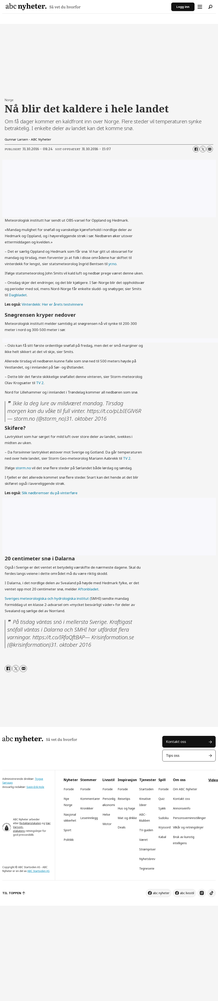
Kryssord (164, 827)
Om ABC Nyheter (185, 789)
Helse (106, 814)
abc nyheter (161, 893)
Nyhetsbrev (147, 859)
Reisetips (124, 799)
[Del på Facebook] (196, 149)
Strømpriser (147, 849)
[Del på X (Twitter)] (203, 149)
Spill (162, 779)
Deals (122, 827)
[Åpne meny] (200, 7)
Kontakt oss (176, 741)
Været (143, 840)
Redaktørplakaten (30, 823)
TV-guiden (146, 830)
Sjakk (162, 808)
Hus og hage (126, 808)
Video (213, 780)
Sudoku (163, 818)
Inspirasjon (127, 779)
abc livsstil (187, 893)
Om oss (179, 779)
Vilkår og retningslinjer (188, 827)
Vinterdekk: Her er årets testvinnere (52, 304)
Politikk (69, 840)
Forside (69, 789)
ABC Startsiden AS (38, 871)
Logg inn (182, 7)
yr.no (112, 263)
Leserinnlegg (89, 818)
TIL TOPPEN (11, 893)
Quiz (161, 799)
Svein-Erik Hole (35, 787)
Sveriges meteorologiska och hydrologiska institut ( (48, 598)
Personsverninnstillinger (189, 818)
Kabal (162, 837)
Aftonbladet (88, 589)
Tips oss (172, 755)
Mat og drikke (127, 818)
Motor (106, 824)
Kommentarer (90, 799)
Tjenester (147, 779)
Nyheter (71, 779)
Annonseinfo (181, 808)
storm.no (23, 467)
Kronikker (86, 808)
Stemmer (88, 779)
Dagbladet (18, 294)
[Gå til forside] (43, 7)
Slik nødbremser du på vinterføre (50, 492)
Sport (67, 830)
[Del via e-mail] (209, 149)
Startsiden (146, 789)
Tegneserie (146, 868)
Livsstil (108, 779)
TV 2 (40, 382)
